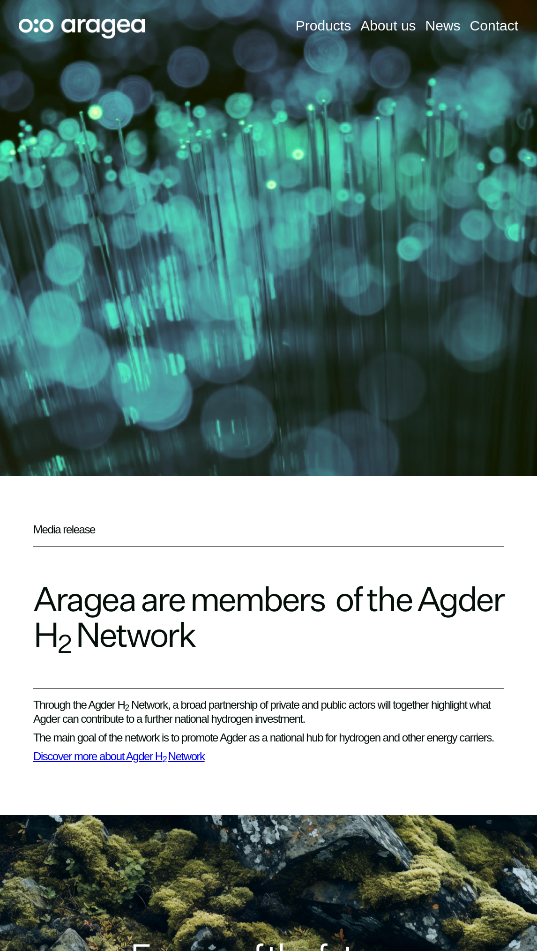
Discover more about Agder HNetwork (119, 756)
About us (388, 26)
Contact (494, 26)
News (443, 26)
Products (323, 26)
